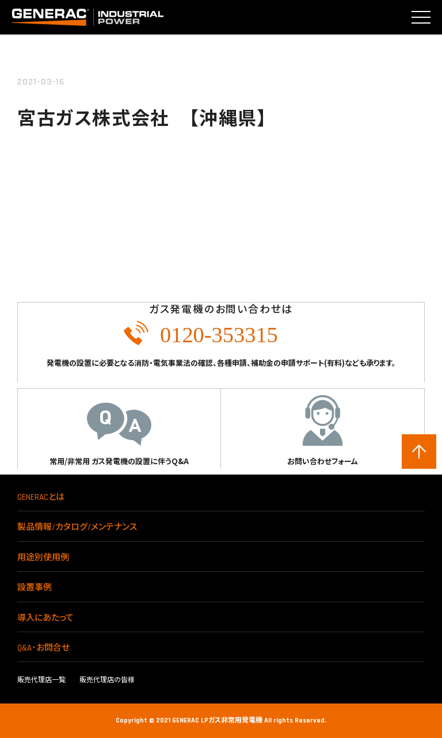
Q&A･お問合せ (43, 648)
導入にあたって (45, 618)
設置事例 (34, 587)
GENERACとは (40, 497)
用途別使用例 (43, 557)
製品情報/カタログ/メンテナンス (77, 527)
